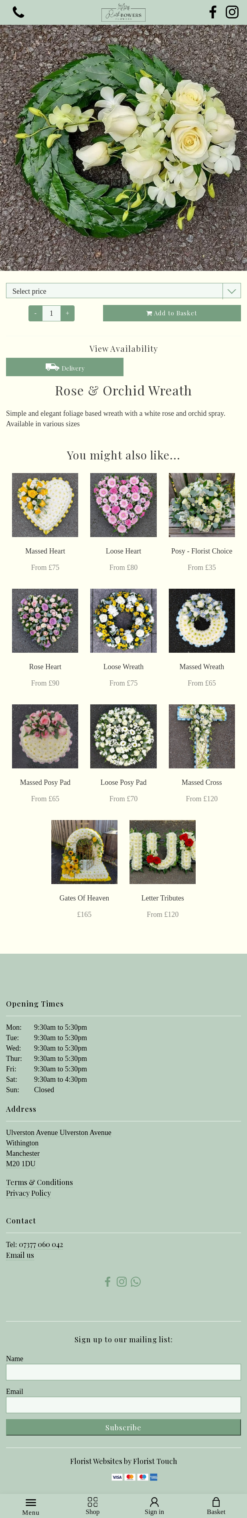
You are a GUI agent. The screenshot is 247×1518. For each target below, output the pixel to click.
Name (14, 1359)
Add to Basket (171, 313)
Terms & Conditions (39, 1182)
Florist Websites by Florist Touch (123, 1461)
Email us (20, 1255)
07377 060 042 (41, 1244)
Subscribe (123, 1427)
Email (14, 1392)
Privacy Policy (28, 1193)
